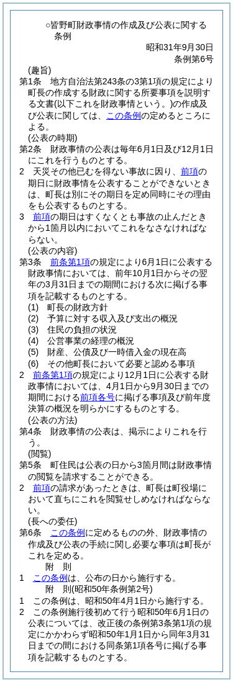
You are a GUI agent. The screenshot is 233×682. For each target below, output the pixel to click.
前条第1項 (70, 262)
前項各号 (97, 397)
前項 (189, 171)
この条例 (123, 115)
